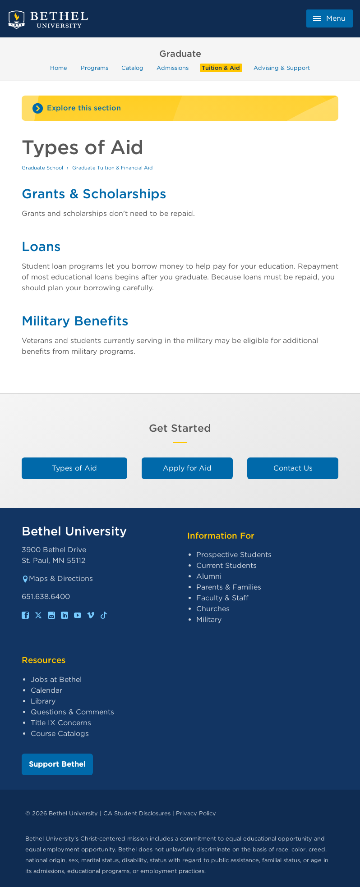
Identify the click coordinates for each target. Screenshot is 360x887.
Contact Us (293, 468)
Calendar (46, 690)
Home (58, 67)
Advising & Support (282, 67)
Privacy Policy (196, 813)
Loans (41, 246)
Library (43, 701)
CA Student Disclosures (137, 813)
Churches (213, 608)
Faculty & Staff (222, 598)
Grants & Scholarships (94, 193)
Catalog (132, 67)
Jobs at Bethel (56, 679)
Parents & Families (228, 587)
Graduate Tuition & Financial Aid (112, 168)
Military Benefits (75, 321)
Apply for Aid (187, 468)
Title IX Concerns (61, 722)
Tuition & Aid (221, 67)
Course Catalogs (60, 733)
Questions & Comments (72, 712)
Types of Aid (74, 468)
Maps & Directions (57, 578)
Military (209, 619)
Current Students (226, 565)
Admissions (173, 67)
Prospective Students (234, 554)
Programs (94, 67)
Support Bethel (57, 764)
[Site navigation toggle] (180, 108)
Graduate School (42, 168)
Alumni (209, 576)
